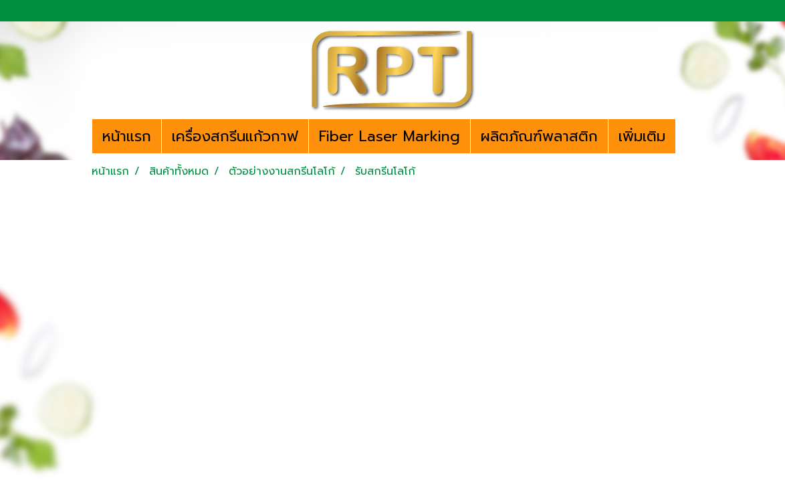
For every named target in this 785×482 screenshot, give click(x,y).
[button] (687, 136)
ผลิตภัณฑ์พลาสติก (539, 136)
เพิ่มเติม (642, 136)
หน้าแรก (126, 136)
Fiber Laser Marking (389, 136)
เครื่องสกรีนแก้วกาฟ (235, 136)
